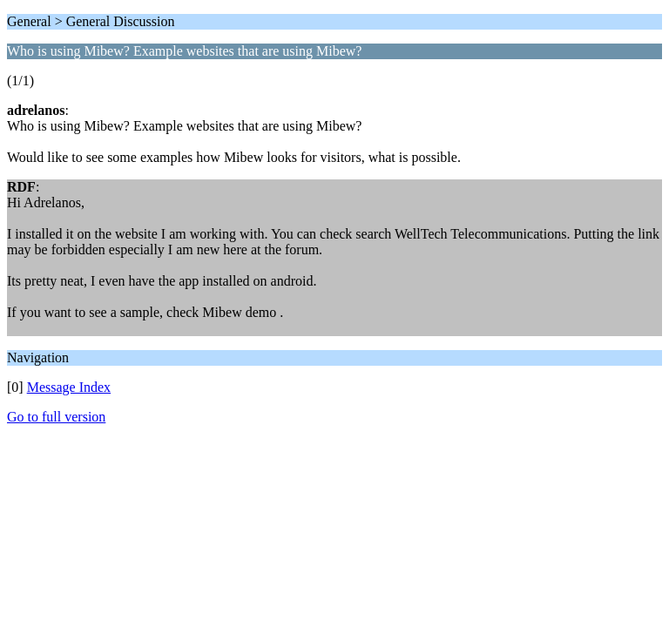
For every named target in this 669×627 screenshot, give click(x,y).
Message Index (69, 387)
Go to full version (56, 416)
